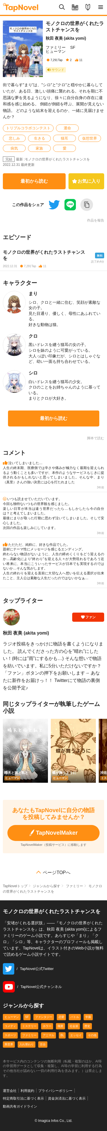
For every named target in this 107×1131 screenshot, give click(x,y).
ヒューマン (56, 51)
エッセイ (76, 1035)
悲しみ (14, 138)
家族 (39, 148)
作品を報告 (95, 220)
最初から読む (34, 181)
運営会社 (10, 1091)
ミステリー (29, 1026)
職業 (60, 1026)
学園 (88, 1017)
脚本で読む (95, 438)
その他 (92, 1035)
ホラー (47, 1026)
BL (62, 1035)
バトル (74, 1017)
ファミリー (56, 47)
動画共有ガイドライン (20, 1106)
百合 (43, 1044)
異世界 (9, 1044)
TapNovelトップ (15, 886)
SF (72, 47)
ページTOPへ (56, 872)
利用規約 (27, 1091)
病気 (14, 148)
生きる (39, 138)
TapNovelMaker (53, 832)
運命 (67, 128)
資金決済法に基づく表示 (67, 1098)
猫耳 (64, 138)
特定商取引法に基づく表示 (23, 1098)
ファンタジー (43, 1017)
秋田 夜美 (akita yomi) (66, 38)
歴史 (87, 1026)
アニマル (48, 1035)
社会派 (74, 1026)
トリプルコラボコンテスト (28, 128)
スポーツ (10, 1035)
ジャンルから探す (46, 886)
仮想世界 (89, 138)
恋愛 (61, 1017)
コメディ (10, 1026)
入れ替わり (26, 1044)
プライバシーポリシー (55, 1091)
